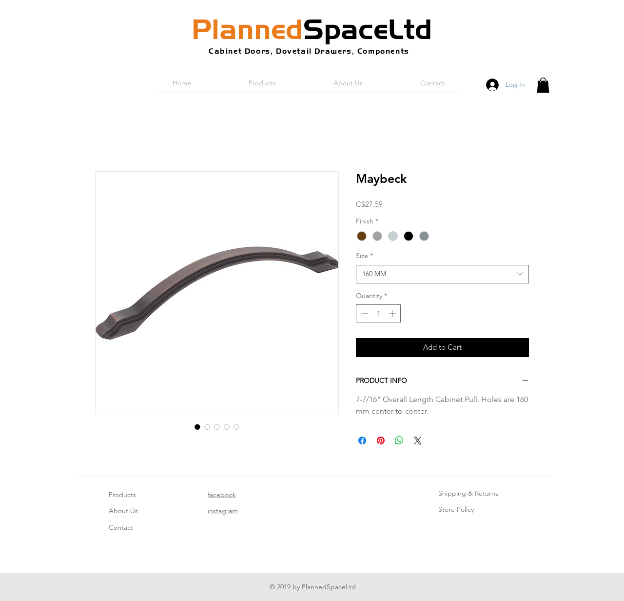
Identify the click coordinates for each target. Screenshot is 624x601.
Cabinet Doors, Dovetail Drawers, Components (309, 51)
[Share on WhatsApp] (399, 440)
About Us (123, 510)
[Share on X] (418, 440)
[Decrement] (363, 313)
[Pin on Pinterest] (381, 440)
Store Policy (456, 509)
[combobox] (442, 274)
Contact (121, 527)
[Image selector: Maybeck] (197, 427)
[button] (543, 85)
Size (364, 255)
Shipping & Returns (468, 493)
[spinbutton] (378, 313)
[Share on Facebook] (362, 440)
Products (122, 494)
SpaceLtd (312, 29)
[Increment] (393, 313)
